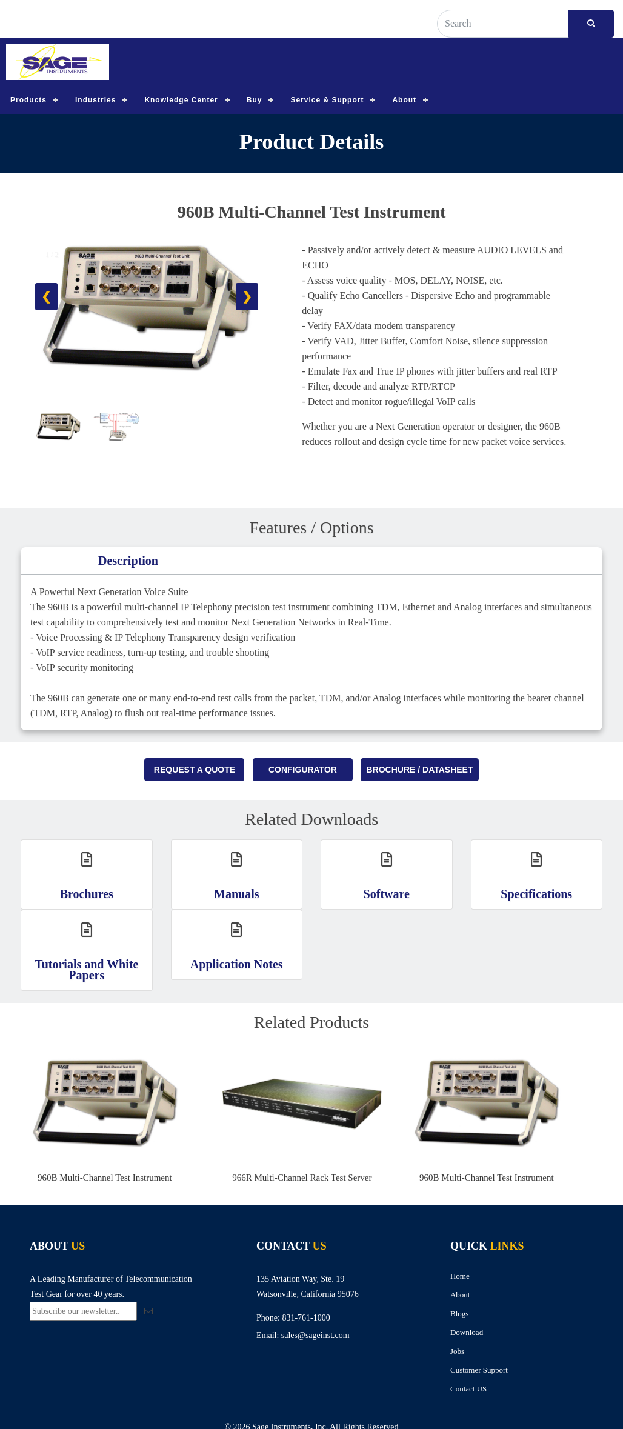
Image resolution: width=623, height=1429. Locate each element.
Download (466, 1332)
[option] (122, 1117)
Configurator (302, 769)
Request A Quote (194, 769)
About (404, 100)
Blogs (459, 1313)
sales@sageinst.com (315, 1335)
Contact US (468, 1388)
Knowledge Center (181, 100)
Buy (254, 100)
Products (28, 100)
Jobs (457, 1351)
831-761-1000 (306, 1317)
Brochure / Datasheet (419, 769)
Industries (95, 100)
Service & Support (327, 100)
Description (128, 560)
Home (460, 1276)
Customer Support (479, 1369)
